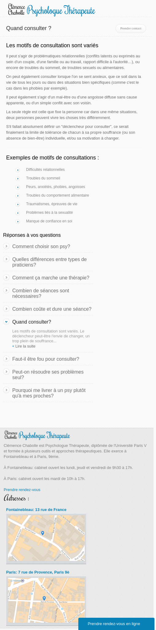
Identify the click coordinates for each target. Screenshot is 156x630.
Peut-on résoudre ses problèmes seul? (48, 374)
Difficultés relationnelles (45, 169)
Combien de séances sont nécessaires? (40, 293)
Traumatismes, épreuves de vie (51, 204)
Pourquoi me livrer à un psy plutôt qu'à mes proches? (48, 393)
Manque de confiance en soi (49, 221)
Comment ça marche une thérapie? (50, 277)
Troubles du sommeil (43, 178)
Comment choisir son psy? (41, 246)
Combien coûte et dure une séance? (52, 309)
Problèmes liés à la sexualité (49, 212)
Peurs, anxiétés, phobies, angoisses (55, 187)
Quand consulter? (31, 322)
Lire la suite (25, 346)
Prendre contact (131, 28)
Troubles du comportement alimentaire (57, 195)
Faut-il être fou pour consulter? (45, 359)
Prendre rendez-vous (22, 489)
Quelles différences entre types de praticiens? (49, 262)
